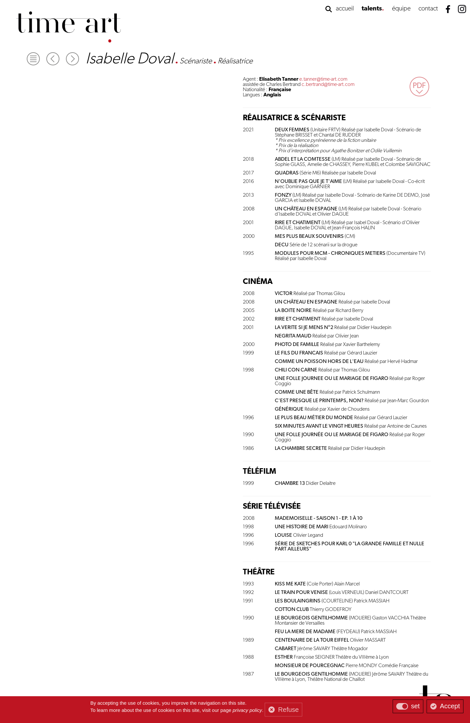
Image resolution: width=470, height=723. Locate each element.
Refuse (288, 709)
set (415, 706)
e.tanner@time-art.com (323, 79)
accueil (345, 9)
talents (372, 9)
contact (428, 9)
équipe (401, 9)
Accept (450, 706)
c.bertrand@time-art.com (328, 84)
